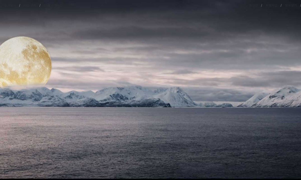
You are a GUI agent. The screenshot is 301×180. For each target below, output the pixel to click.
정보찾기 (291, 5)
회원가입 (271, 5)
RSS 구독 (30, 5)
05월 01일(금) (53, 5)
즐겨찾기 (10, 5)
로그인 (253, 5)
